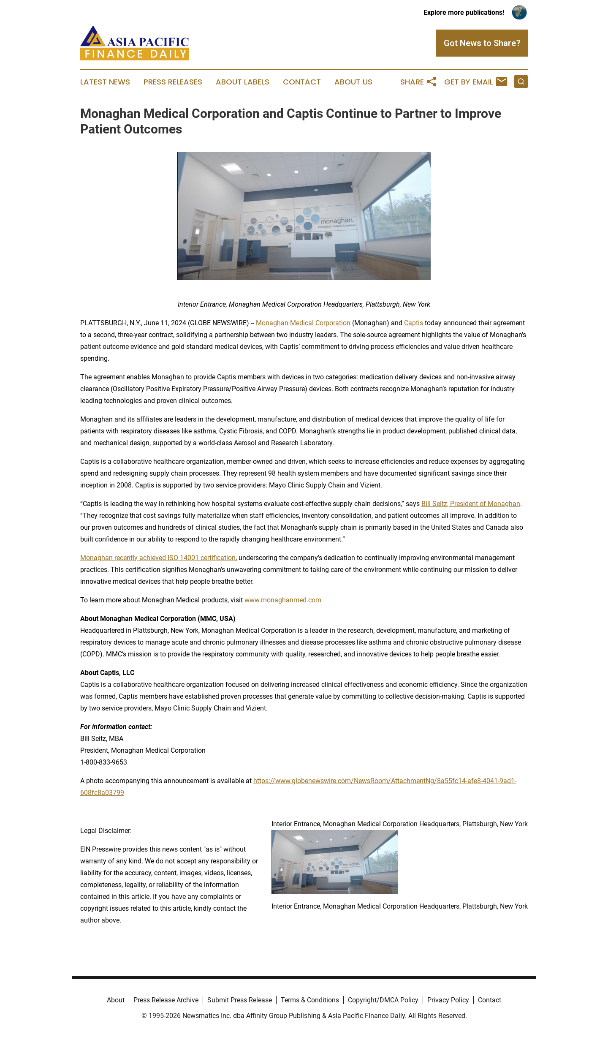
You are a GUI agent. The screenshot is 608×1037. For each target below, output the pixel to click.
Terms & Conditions (310, 1000)
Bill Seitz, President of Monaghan (470, 504)
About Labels (242, 82)
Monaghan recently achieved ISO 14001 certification (158, 558)
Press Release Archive (165, 1000)
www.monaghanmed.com (282, 600)
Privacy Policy (448, 1000)
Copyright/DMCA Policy (383, 1000)
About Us (353, 82)
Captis (413, 323)
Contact (302, 82)
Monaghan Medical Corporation (303, 323)
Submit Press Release (239, 1000)
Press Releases (173, 82)
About (116, 1000)
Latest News (105, 82)
